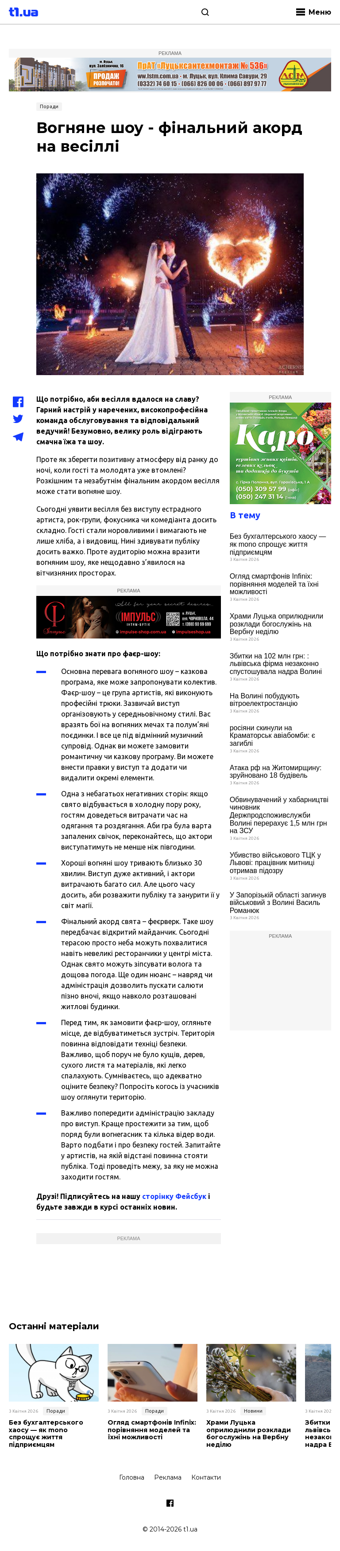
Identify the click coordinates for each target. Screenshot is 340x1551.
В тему (245, 515)
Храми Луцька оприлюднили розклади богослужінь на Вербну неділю (277, 623)
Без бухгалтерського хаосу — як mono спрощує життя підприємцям (278, 544)
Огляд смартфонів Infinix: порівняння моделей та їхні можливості (274, 583)
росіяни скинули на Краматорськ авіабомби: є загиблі (272, 735)
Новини (253, 1411)
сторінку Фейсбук (174, 1196)
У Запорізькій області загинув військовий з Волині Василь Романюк (278, 902)
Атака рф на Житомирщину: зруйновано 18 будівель (276, 771)
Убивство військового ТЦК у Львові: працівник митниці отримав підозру (275, 862)
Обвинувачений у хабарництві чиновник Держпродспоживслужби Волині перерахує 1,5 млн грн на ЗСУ (279, 815)
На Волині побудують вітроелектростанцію (265, 700)
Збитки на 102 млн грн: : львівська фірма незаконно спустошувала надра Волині (276, 663)
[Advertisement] (280, 986)
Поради (49, 106)
